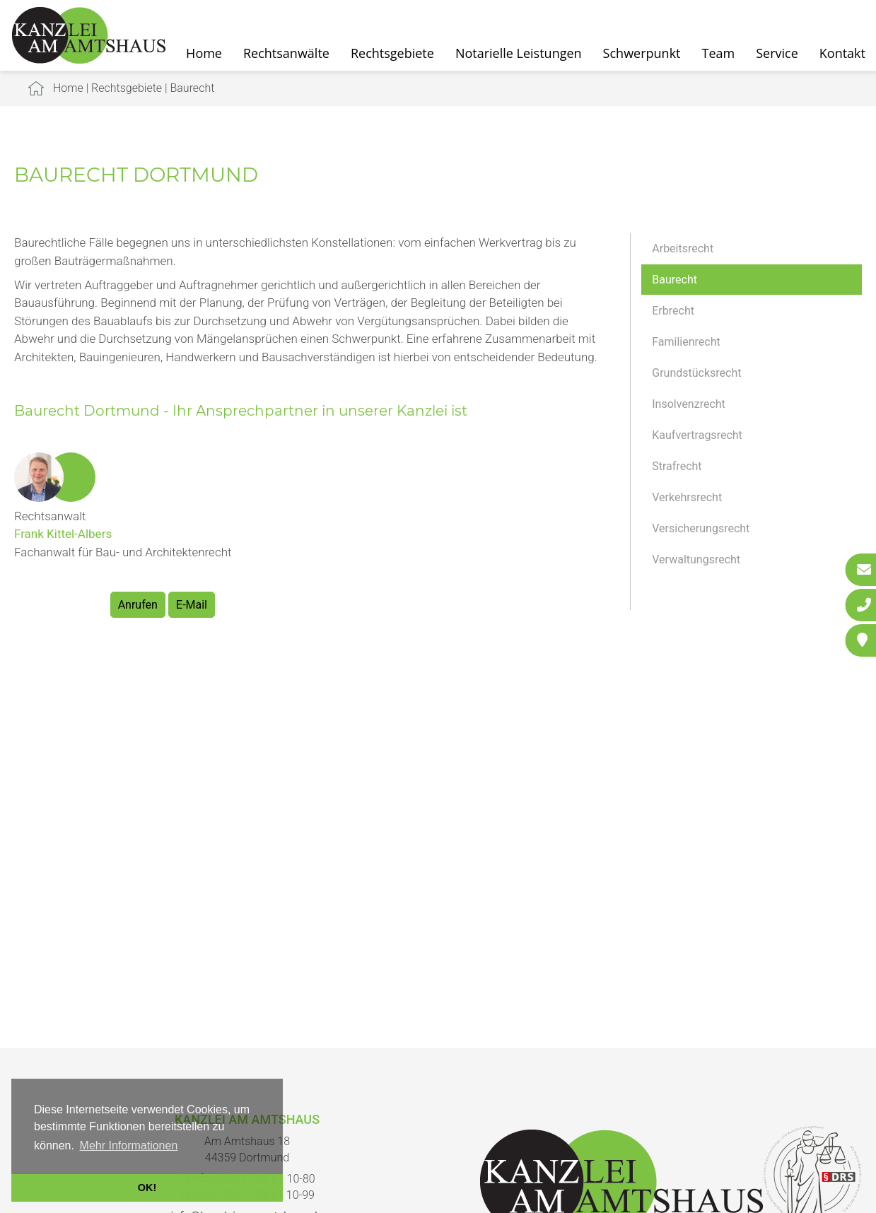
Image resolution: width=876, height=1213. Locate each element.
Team (718, 53)
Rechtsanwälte (286, 53)
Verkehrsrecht (687, 497)
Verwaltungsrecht (696, 559)
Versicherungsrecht (700, 528)
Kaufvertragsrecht (697, 435)
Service (777, 53)
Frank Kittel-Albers (63, 534)
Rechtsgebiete (392, 53)
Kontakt (842, 53)
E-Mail (191, 604)
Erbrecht (673, 310)
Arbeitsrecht (682, 248)
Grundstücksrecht (696, 373)
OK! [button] (147, 1187)
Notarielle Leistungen (518, 53)
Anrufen (138, 604)
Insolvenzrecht (688, 404)
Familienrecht (686, 341)
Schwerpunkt (642, 53)
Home (68, 88)
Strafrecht (676, 466)
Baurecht (192, 88)
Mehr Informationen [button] (129, 1145)
